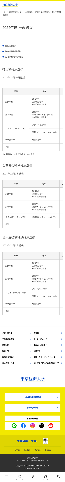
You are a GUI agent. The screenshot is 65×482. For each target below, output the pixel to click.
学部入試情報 (32, 407)
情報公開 (5, 345)
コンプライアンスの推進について (46, 363)
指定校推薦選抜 (10, 46)
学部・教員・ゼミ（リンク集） (45, 357)
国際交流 (37, 351)
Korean (48, 450)
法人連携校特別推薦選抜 (13, 57)
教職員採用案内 (8, 357)
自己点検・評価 (8, 363)
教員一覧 (5, 351)
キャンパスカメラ (40, 339)
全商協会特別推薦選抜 (13, 51)
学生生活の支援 (8, 339)
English (27, 450)
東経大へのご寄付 (40, 345)
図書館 (36, 333)
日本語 (17, 450)
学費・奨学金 (7, 333)
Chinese (37, 450)
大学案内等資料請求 (32, 397)
